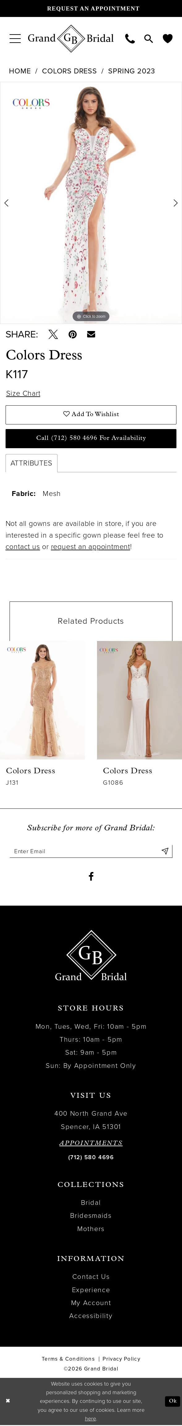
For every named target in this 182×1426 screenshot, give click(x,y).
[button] (15, 38)
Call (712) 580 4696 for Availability (91, 439)
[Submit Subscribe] (164, 851)
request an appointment (90, 547)
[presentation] (42, 700)
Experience (91, 1291)
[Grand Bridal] (71, 39)
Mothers (91, 1230)
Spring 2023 (131, 71)
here (90, 1419)
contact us (23, 547)
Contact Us (91, 1277)
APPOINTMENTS (91, 1144)
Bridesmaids (91, 1217)
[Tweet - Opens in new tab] (53, 334)
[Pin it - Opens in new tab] (73, 334)
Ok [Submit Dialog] (172, 1402)
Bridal (91, 1203)
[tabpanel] (91, 203)
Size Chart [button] (23, 393)
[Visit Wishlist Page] (167, 38)
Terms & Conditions (68, 1359)
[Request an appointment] (91, 8)
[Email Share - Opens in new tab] (92, 334)
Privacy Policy (121, 1359)
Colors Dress (69, 71)
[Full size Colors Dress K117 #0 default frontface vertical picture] (91, 203)
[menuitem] (15, 38)
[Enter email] (91, 851)
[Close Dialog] (8, 1402)
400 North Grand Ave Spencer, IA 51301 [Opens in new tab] (91, 1120)
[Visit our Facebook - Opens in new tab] (91, 877)
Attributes (32, 463)
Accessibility (90, 1317)
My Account (91, 1304)
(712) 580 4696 (91, 1158)
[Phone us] (129, 38)
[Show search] (148, 38)
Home (20, 71)
